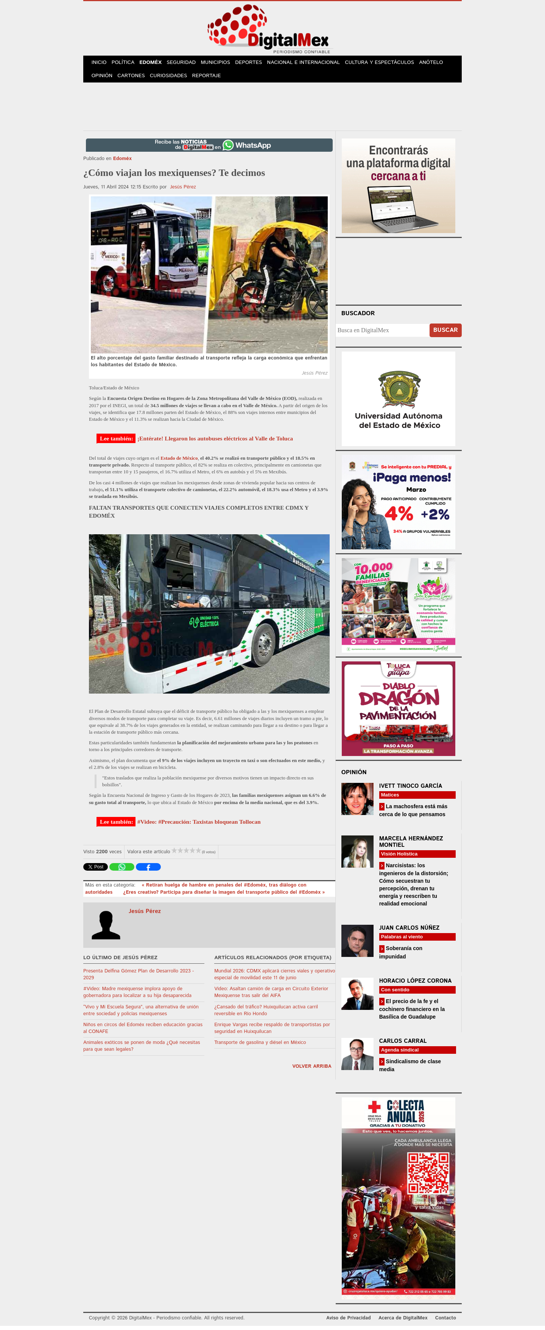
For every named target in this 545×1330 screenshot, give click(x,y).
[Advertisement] (272, 109)
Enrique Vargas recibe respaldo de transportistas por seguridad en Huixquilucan (272, 1032)
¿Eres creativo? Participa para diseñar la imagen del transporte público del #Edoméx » (224, 896)
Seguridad (186, 63)
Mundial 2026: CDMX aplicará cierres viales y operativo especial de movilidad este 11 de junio (274, 978)
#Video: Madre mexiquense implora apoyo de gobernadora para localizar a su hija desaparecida (137, 996)
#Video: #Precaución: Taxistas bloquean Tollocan (199, 825)
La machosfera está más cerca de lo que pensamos (413, 814)
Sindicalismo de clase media (410, 1069)
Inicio (100, 63)
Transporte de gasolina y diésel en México (260, 1046)
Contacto (445, 1321)
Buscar (445, 334)
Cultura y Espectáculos (386, 63)
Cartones (133, 79)
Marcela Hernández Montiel (411, 846)
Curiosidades (172, 79)
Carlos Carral (403, 1045)
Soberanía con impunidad (400, 956)
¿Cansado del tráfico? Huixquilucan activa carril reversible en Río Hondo (266, 1014)
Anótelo (438, 63)
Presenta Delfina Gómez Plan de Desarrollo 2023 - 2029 (138, 978)
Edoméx (154, 63)
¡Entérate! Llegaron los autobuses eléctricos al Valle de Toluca (215, 442)
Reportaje (210, 79)
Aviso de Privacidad (348, 1321)
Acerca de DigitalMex (402, 1321)
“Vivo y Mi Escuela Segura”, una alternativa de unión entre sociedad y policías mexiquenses (141, 1014)
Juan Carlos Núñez (409, 932)
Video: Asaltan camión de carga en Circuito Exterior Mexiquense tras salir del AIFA (271, 996)
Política (125, 63)
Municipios (222, 63)
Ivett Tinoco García (410, 790)
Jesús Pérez (183, 191)
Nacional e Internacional (311, 63)
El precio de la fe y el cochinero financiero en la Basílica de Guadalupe (412, 1013)
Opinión (103, 79)
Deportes (256, 63)
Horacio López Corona (415, 985)
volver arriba (312, 1070)
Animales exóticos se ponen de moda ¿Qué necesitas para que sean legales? (141, 1050)
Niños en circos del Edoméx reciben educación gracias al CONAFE (142, 1032)
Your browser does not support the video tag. (398, 274)
